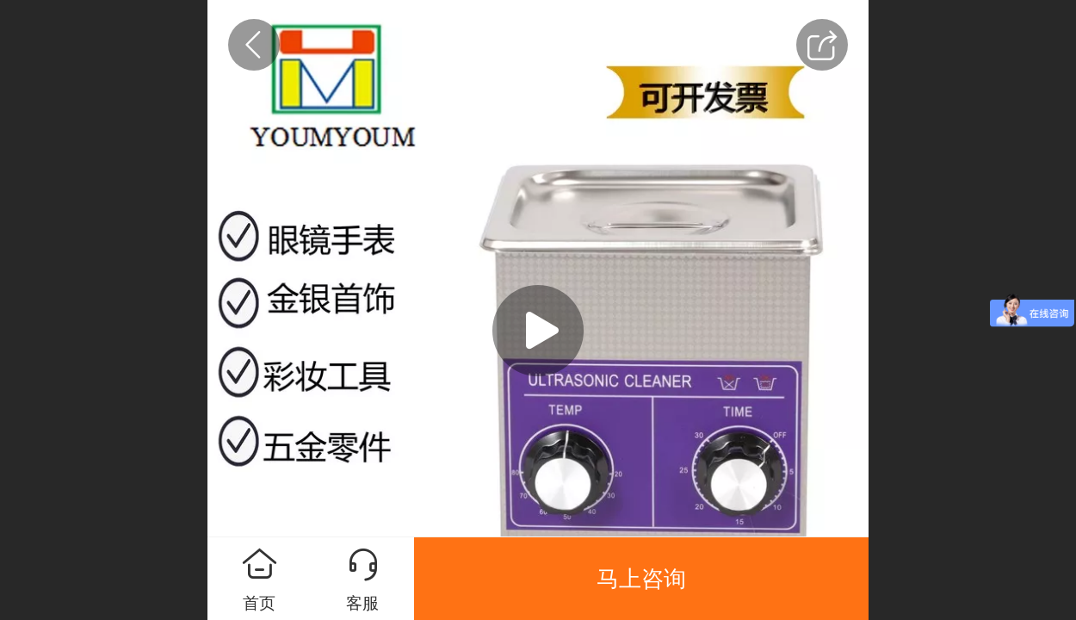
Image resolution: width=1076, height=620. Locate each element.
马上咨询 (641, 579)
